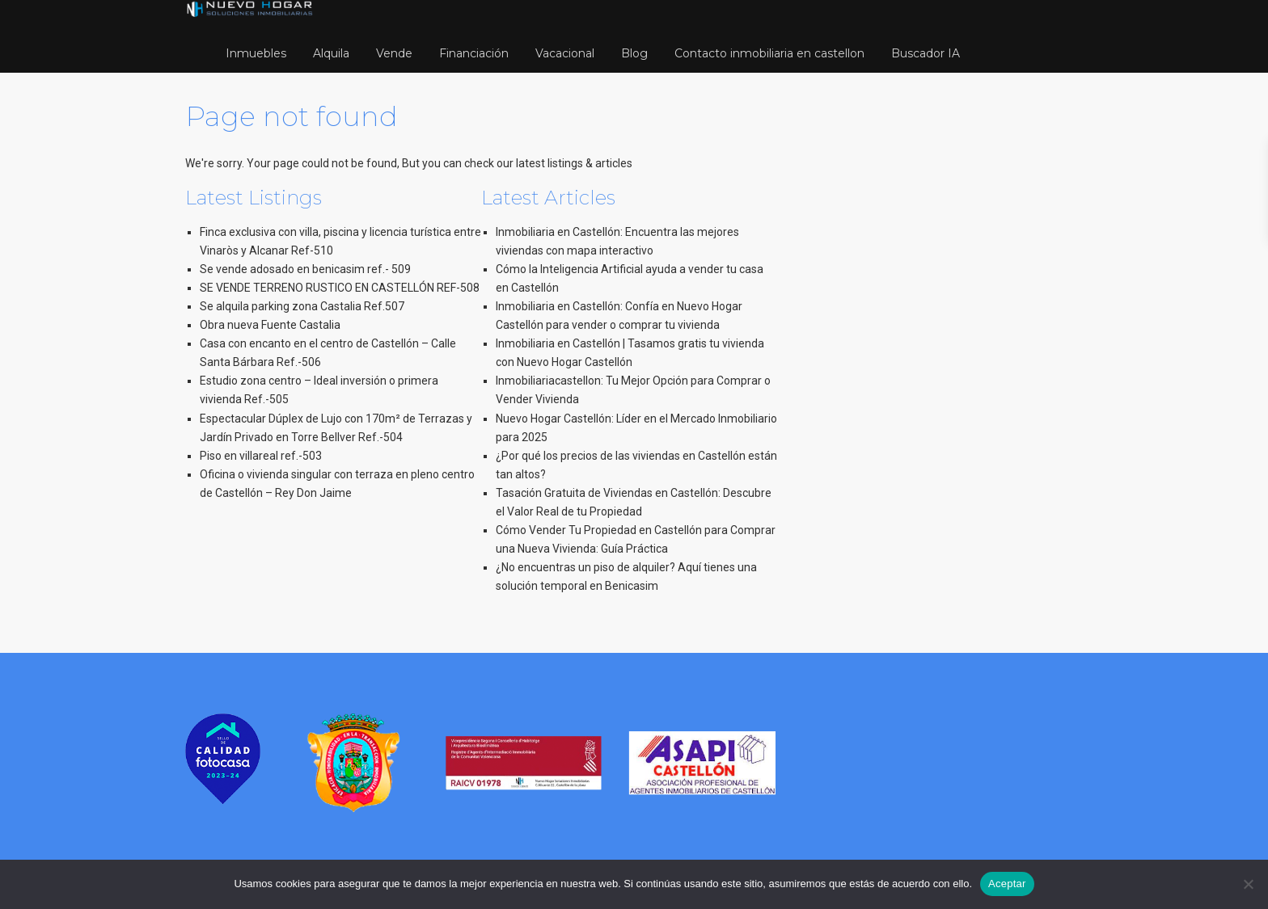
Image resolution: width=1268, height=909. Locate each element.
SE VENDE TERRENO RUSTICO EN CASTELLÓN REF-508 (340, 287)
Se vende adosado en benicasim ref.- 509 (305, 269)
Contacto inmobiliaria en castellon (769, 53)
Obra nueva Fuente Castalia (270, 324)
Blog (634, 53)
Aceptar (1007, 883)
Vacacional (564, 53)
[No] (1248, 884)
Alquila (331, 53)
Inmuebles (256, 53)
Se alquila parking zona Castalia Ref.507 (302, 306)
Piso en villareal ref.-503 (261, 455)
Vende (394, 53)
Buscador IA (925, 53)
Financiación (474, 53)
